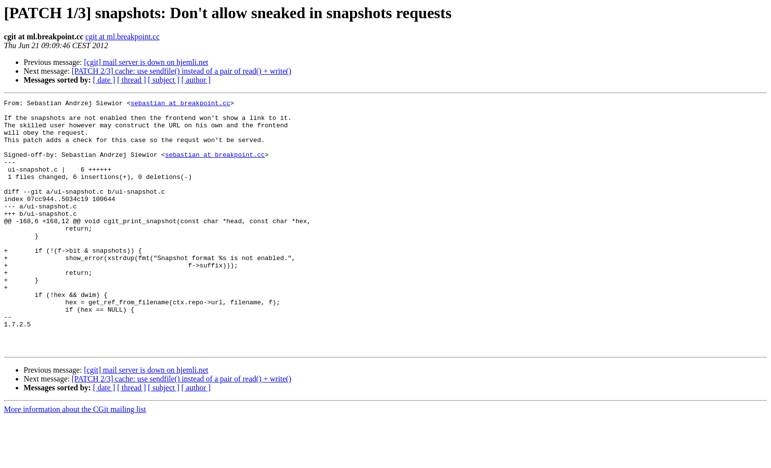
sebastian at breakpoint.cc (180, 104)
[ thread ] (131, 80)
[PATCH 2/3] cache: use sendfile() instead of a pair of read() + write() (182, 71)
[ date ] (104, 80)
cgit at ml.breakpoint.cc (122, 36)
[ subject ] (163, 80)
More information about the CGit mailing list (75, 459)
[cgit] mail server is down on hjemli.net (146, 62)
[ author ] (196, 80)
